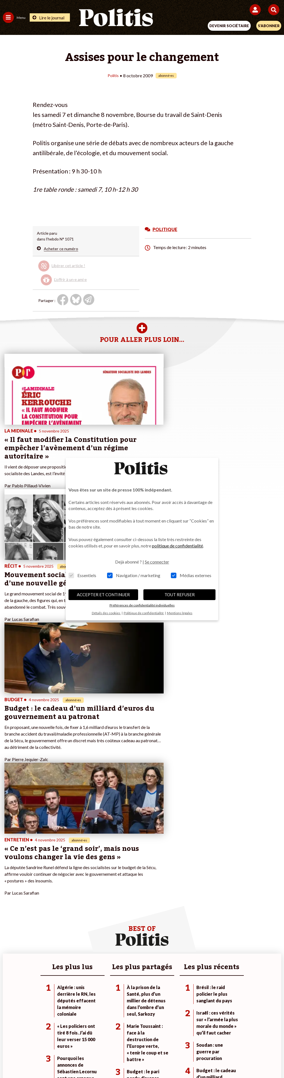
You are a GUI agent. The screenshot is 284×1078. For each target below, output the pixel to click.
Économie (56, 872)
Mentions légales (58, 1039)
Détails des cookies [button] (106, 613)
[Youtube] (112, 1058)
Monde (54, 860)
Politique (10, 866)
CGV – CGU (142, 1039)
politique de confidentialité (177, 545)
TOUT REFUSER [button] (179, 594)
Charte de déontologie (103, 1039)
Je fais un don (108, 860)
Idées (8, 884)
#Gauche (196, 872)
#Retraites (198, 878)
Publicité (228, 1039)
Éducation (56, 878)
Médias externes (191, 575)
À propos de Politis (112, 884)
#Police (195, 866)
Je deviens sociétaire (114, 866)
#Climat (195, 860)
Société (9, 878)
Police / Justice (61, 889)
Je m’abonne (106, 872)
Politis (113, 75)
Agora (8, 860)
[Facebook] (78, 1058)
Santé (53, 884)
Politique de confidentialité (187, 1039)
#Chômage (198, 884)
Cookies (252, 1039)
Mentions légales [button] (179, 613)
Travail (53, 866)
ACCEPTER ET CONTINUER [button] (103, 594)
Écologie (10, 872)
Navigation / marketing (133, 575)
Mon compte (107, 889)
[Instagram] (130, 1058)
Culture (9, 889)
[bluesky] (95, 1058)
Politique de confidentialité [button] (144, 613)
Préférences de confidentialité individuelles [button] (142, 605)
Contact (27, 1039)
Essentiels (82, 575)
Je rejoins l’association (115, 878)
